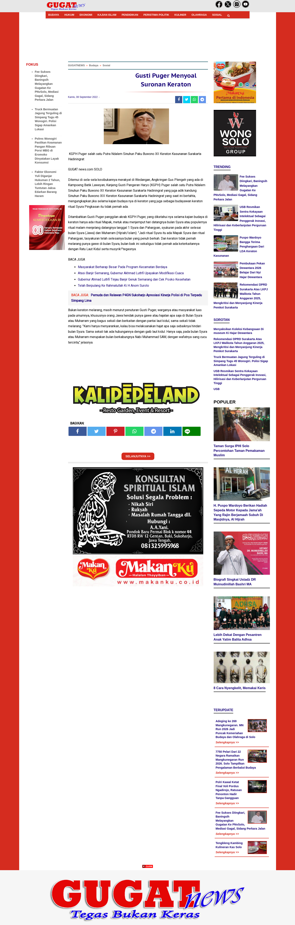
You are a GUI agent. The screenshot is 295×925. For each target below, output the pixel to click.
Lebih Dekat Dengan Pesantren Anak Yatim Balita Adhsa (238, 637)
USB (217, 389)
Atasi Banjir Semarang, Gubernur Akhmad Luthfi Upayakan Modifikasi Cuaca (131, 273)
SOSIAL (217, 14)
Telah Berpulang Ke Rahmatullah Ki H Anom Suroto (113, 285)
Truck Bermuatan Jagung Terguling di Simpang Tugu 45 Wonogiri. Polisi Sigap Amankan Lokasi (241, 361)
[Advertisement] (147, 896)
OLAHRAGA (199, 14)
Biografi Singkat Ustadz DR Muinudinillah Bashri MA (235, 582)
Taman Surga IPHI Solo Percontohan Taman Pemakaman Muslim (239, 450)
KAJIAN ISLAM (106, 14)
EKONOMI (86, 14)
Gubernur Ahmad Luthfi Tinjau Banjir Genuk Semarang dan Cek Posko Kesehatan (134, 279)
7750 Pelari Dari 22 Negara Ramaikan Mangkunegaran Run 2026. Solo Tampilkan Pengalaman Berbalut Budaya (236, 759)
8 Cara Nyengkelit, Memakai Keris (240, 688)
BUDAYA (53, 14)
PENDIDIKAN (130, 14)
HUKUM (69, 14)
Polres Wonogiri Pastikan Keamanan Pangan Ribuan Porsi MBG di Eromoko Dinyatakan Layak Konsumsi (48, 150)
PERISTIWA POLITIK (156, 14)
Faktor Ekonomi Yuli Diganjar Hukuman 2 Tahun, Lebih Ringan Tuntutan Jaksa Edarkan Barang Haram (47, 184)
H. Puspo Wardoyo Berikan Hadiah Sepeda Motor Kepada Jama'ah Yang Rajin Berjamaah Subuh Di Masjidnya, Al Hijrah (240, 512)
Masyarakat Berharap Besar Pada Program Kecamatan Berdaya (122, 267)
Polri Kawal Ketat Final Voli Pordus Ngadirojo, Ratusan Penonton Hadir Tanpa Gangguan (229, 790)
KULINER (180, 14)
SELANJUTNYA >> (138, 456)
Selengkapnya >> (227, 742)
